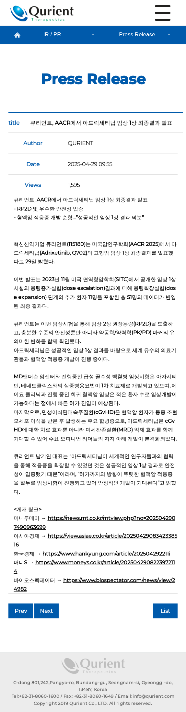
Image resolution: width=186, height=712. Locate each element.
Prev (21, 610)
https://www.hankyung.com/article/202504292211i (106, 553)
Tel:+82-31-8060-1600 (36, 696)
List (165, 610)
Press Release (42, 16)
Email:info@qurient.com (146, 696)
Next (46, 610)
